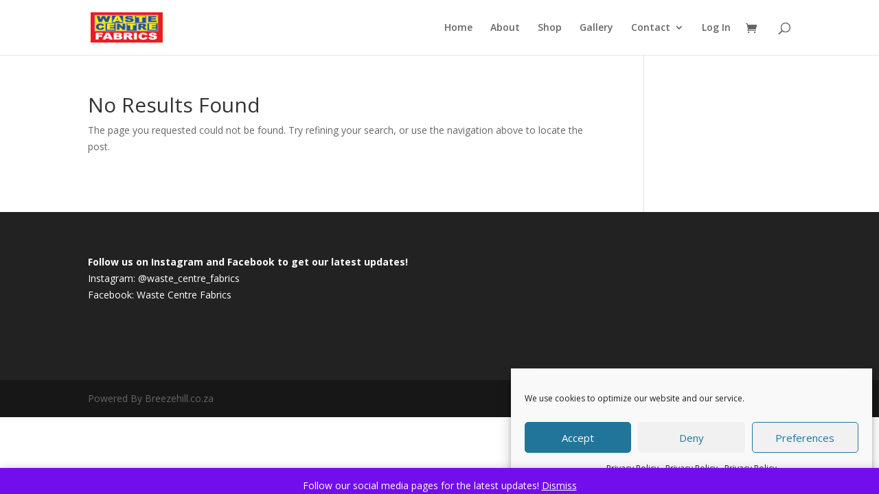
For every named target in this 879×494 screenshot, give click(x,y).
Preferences (804, 438)
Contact (650, 28)
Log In (716, 28)
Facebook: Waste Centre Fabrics (159, 294)
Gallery (596, 28)
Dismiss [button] (559, 485)
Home (458, 28)
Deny (691, 438)
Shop (550, 28)
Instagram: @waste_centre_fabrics (164, 278)
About (505, 28)
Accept (578, 438)
